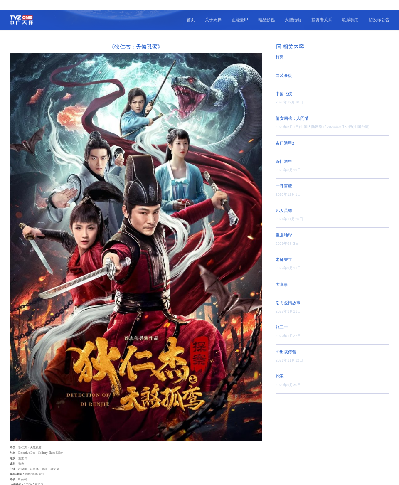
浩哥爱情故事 (288, 293)
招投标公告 (379, 10)
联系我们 (350, 10)
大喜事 (282, 275)
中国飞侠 (284, 84)
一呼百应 (284, 176)
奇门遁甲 (284, 152)
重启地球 (284, 225)
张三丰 (282, 317)
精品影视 (266, 10)
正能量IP (240, 10)
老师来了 (284, 250)
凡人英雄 (284, 201)
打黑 (280, 47)
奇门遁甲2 (285, 133)
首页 (191, 10)
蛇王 (280, 366)
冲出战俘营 (286, 342)
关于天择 (213, 10)
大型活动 (293, 10)
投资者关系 (321, 10)
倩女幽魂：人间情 (292, 108)
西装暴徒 (284, 66)
